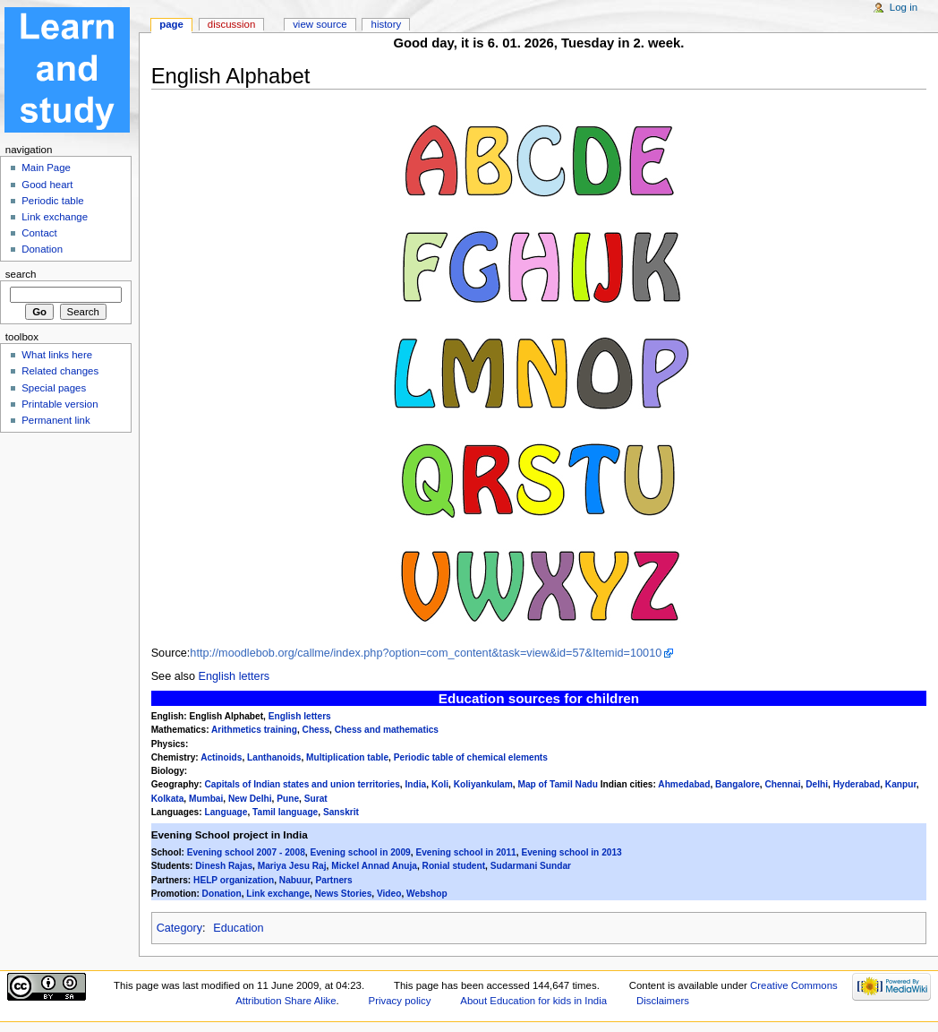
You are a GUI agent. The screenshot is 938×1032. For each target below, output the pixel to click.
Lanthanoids (274, 757)
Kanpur (901, 784)
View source (319, 24)
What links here (56, 354)
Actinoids (221, 757)
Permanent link (55, 420)
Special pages (53, 388)
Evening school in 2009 (360, 852)
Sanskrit (341, 812)
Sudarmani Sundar (530, 866)
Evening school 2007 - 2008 (246, 852)
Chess (316, 730)
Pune (288, 799)
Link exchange (278, 894)
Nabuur (295, 880)
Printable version (59, 404)
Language (225, 812)
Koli (439, 784)
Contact (38, 233)
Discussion (231, 24)
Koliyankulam (483, 784)
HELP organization (233, 880)
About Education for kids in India (533, 1000)
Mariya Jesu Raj (292, 866)
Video (389, 894)
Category (179, 928)
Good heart (46, 184)
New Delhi (250, 799)
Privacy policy (400, 1000)
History (386, 24)
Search (21, 274)
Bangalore (737, 784)
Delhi (817, 784)
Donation (222, 894)
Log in (903, 7)
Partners (333, 880)
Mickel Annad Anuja (374, 866)
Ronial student (454, 866)
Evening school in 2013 (571, 852)
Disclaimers (662, 1000)
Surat (316, 799)
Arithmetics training (254, 730)
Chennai (782, 784)
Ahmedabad (684, 784)
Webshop (427, 894)
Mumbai (206, 799)
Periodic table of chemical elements (471, 757)
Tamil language (285, 812)
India (416, 784)
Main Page (46, 167)
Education (238, 928)
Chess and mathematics (387, 730)
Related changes (59, 371)
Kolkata (167, 799)
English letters (234, 676)
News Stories (343, 894)
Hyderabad (857, 784)
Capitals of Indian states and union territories (301, 784)
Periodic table (52, 200)
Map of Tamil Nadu (557, 784)
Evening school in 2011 (465, 852)
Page (171, 24)
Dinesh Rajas (223, 866)
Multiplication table (347, 757)
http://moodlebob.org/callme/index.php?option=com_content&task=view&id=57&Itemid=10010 (425, 653)
